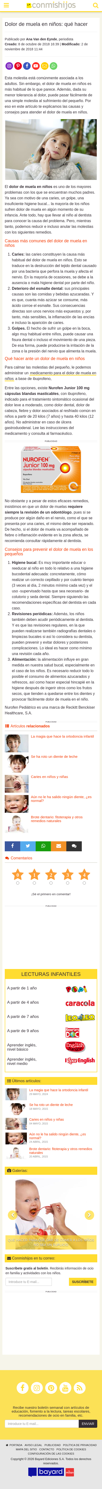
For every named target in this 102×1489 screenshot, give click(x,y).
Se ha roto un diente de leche (54, 756)
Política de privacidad (80, 1445)
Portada (13, 1445)
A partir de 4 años (23, 1002)
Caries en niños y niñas (49, 777)
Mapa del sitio (26, 1449)
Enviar (88, 1424)
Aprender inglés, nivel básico (22, 1047)
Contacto (46, 1449)
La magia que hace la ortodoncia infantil (62, 736)
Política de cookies (71, 1449)
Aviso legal (33, 1445)
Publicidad (52, 1445)
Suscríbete (82, 1282)
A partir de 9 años (23, 1031)
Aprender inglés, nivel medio (22, 1061)
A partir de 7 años (23, 1016)
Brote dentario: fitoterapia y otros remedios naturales (57, 819)
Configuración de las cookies (51, 1453)
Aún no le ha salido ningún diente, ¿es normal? (61, 799)
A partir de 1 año (22, 988)
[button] (12, 1215)
